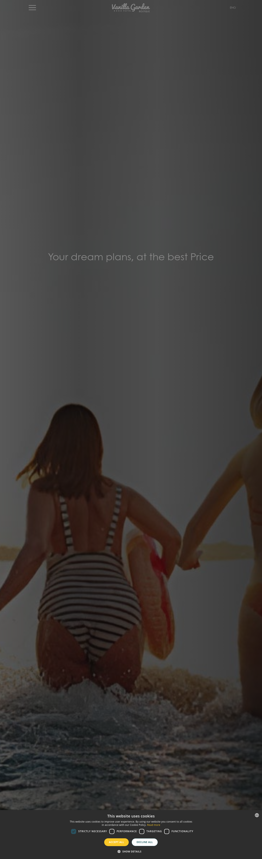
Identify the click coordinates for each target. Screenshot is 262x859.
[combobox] (257, 815)
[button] (131, 851)
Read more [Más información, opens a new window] (153, 825)
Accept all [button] (116, 842)
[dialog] (131, 834)
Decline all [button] (145, 842)
